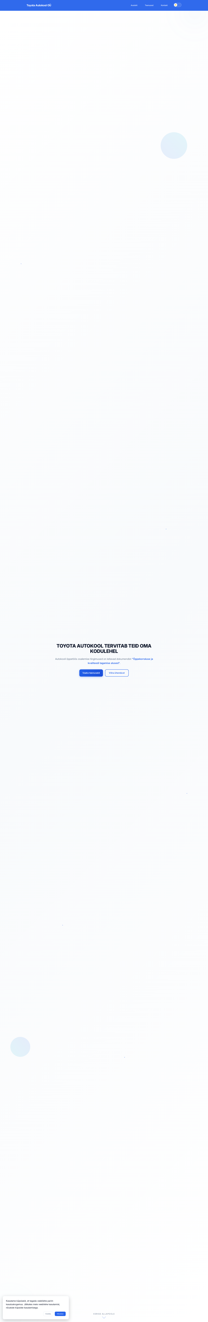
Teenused (149, 5)
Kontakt (164, 5)
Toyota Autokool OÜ (39, 5)
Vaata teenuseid (91, 673)
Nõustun (60, 1314)
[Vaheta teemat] (177, 5)
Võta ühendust (117, 673)
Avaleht (134, 5)
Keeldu (48, 1314)
